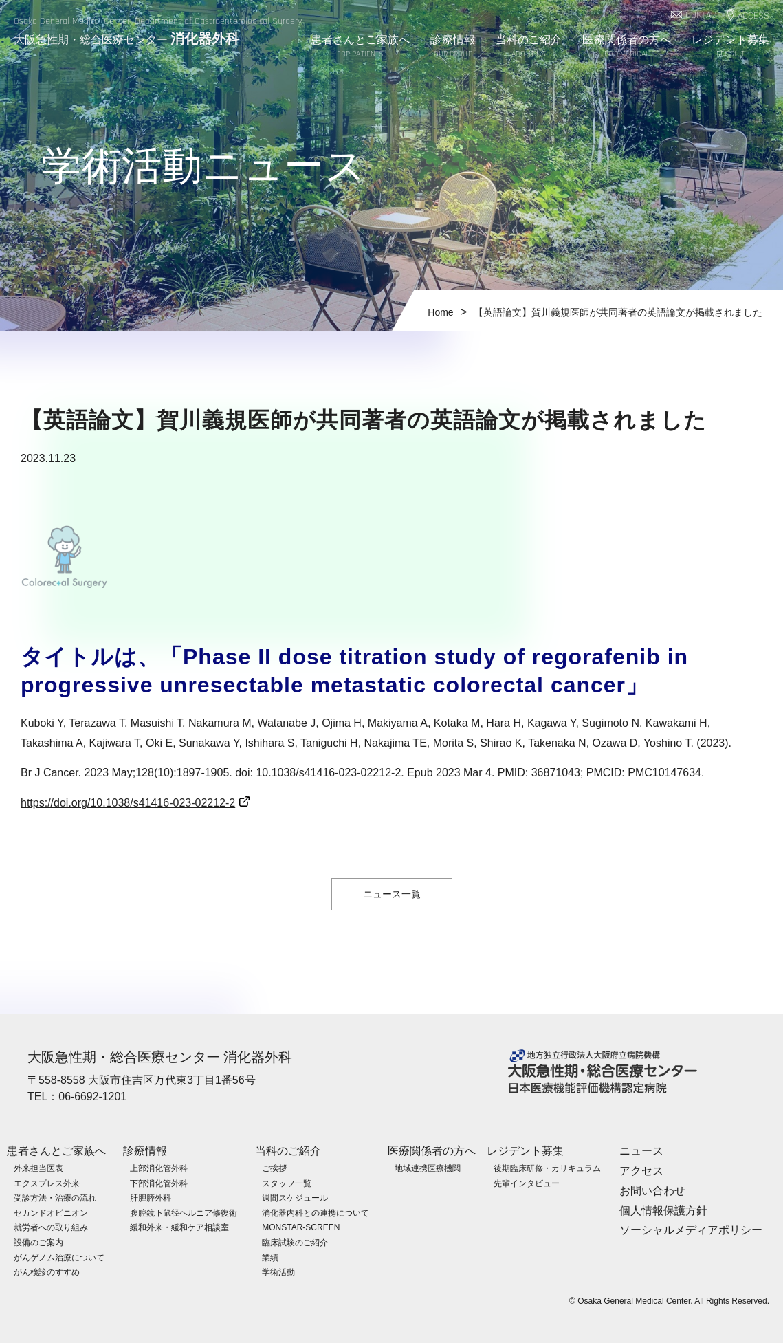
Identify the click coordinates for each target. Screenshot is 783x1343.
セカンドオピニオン (51, 1212)
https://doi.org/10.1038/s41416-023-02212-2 (128, 803)
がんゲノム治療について (59, 1257)
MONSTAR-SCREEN (301, 1227)
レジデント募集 (730, 47)
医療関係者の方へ (626, 47)
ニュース (641, 1150)
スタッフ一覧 (286, 1183)
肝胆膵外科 (150, 1197)
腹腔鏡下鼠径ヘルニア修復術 (183, 1212)
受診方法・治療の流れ (55, 1197)
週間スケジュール (295, 1197)
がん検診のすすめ (47, 1271)
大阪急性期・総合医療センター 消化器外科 (160, 1056)
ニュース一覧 (392, 893)
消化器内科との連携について (315, 1212)
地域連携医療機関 (428, 1167)
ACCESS (753, 16)
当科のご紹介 (529, 47)
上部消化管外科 (159, 1167)
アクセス (641, 1170)
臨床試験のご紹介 (295, 1242)
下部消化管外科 (159, 1183)
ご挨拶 (274, 1167)
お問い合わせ (652, 1190)
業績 (270, 1257)
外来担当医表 (38, 1167)
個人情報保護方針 (663, 1210)
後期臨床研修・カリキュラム (547, 1167)
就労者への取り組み (51, 1227)
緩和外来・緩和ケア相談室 (179, 1227)
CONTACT (702, 15)
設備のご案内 (38, 1242)
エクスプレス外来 (47, 1183)
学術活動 (278, 1271)
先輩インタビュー (527, 1183)
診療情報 (452, 47)
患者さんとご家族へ (360, 47)
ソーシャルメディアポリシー (690, 1230)
